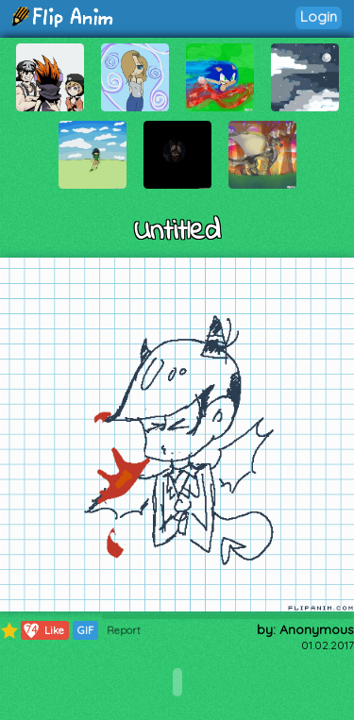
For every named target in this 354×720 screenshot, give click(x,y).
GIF (85, 630)
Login (318, 16)
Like (43, 630)
